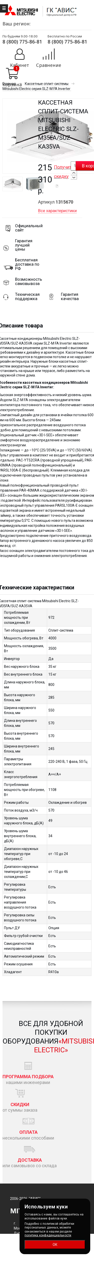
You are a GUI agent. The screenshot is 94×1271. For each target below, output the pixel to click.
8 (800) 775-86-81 (22, 41)
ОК (55, 1245)
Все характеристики (57, 210)
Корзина (12, 84)
